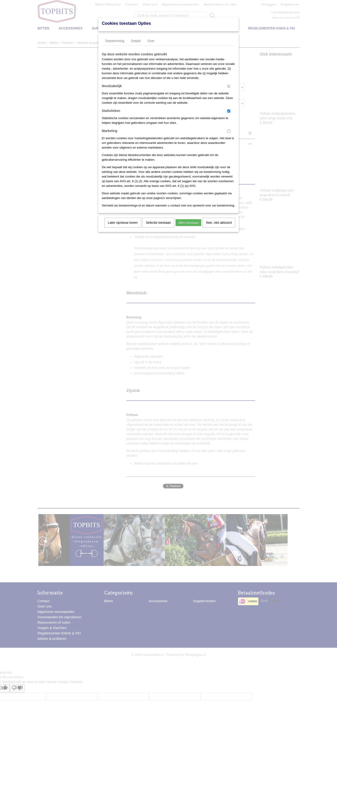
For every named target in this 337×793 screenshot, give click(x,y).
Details (136, 41)
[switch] (228, 86)
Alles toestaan (188, 222)
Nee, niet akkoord (219, 222)
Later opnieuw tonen (123, 222)
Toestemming (114, 41)
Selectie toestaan (158, 222)
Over (150, 41)
